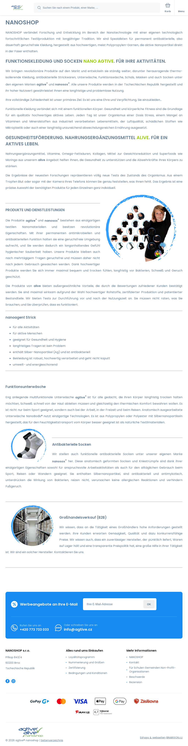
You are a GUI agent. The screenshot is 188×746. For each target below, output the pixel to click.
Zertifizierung (77, 668)
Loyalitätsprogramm (82, 657)
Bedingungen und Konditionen (88, 673)
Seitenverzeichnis (52, 740)
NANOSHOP (136, 657)
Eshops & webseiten (153, 737)
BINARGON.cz (174, 737)
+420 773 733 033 (34, 629)
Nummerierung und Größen (86, 662)
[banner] (17, 8)
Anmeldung (149, 604)
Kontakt (134, 662)
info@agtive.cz (78, 629)
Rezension (135, 682)
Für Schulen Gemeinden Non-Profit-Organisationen (152, 669)
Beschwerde (137, 677)
